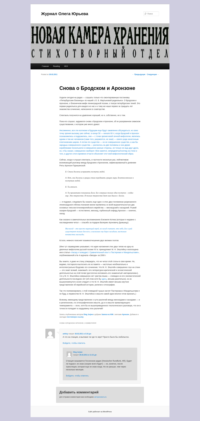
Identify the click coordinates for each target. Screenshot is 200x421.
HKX (66, 66)
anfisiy (65, 334)
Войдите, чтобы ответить (74, 343)
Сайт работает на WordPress (100, 412)
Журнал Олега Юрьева (64, 13)
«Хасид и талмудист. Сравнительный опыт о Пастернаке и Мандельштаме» (104, 252)
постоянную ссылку (75, 317)
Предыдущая (138, 74)
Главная (45, 66)
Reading (56, 66)
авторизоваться (100, 397)
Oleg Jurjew (88, 314)
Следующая (153, 74)
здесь (104, 279)
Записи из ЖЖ (107, 314)
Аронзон (125, 314)
